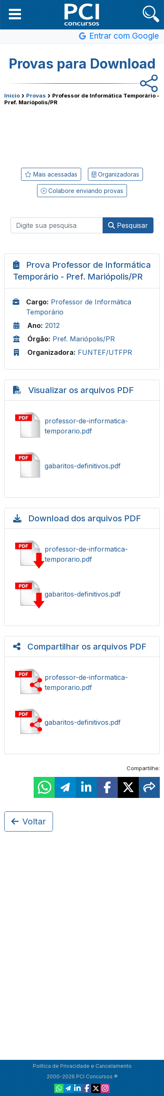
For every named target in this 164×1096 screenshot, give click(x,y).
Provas (36, 95)
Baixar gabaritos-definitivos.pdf (82, 594)
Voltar (28, 821)
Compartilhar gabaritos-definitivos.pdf (82, 722)
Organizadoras (115, 174)
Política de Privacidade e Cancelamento (82, 1066)
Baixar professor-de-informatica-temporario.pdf (82, 554)
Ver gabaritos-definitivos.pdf (82, 466)
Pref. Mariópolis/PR (84, 339)
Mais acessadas (51, 174)
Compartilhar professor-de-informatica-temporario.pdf (82, 682)
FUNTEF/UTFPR (105, 352)
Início (12, 95)
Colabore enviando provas (82, 190)
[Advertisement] (82, 135)
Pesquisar (128, 225)
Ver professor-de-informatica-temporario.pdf (82, 426)
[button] (15, 14)
